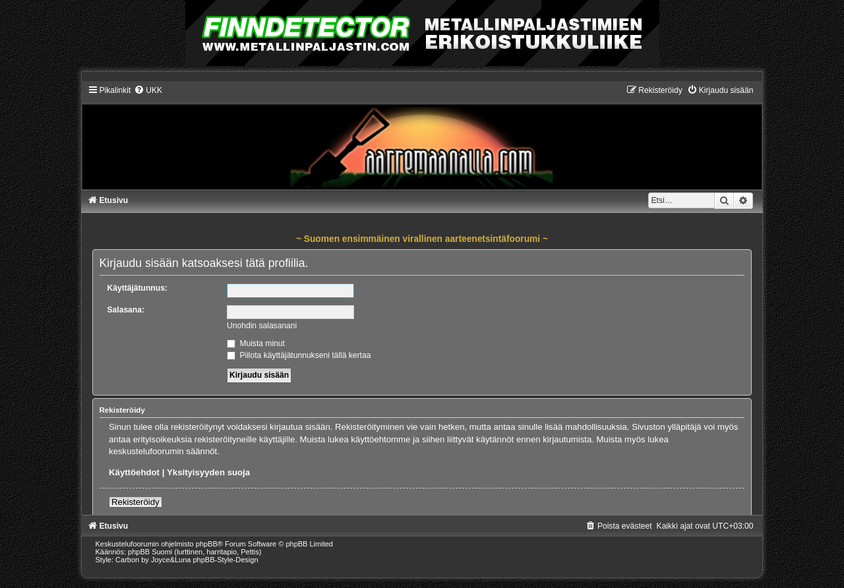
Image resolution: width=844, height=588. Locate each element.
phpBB (207, 544)
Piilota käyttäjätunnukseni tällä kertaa (299, 355)
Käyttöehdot (134, 472)
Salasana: (125, 309)
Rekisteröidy (135, 502)
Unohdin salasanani (262, 325)
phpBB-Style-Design (225, 560)
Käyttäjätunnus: (137, 288)
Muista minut (256, 343)
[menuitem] (148, 90)
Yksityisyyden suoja (208, 472)
